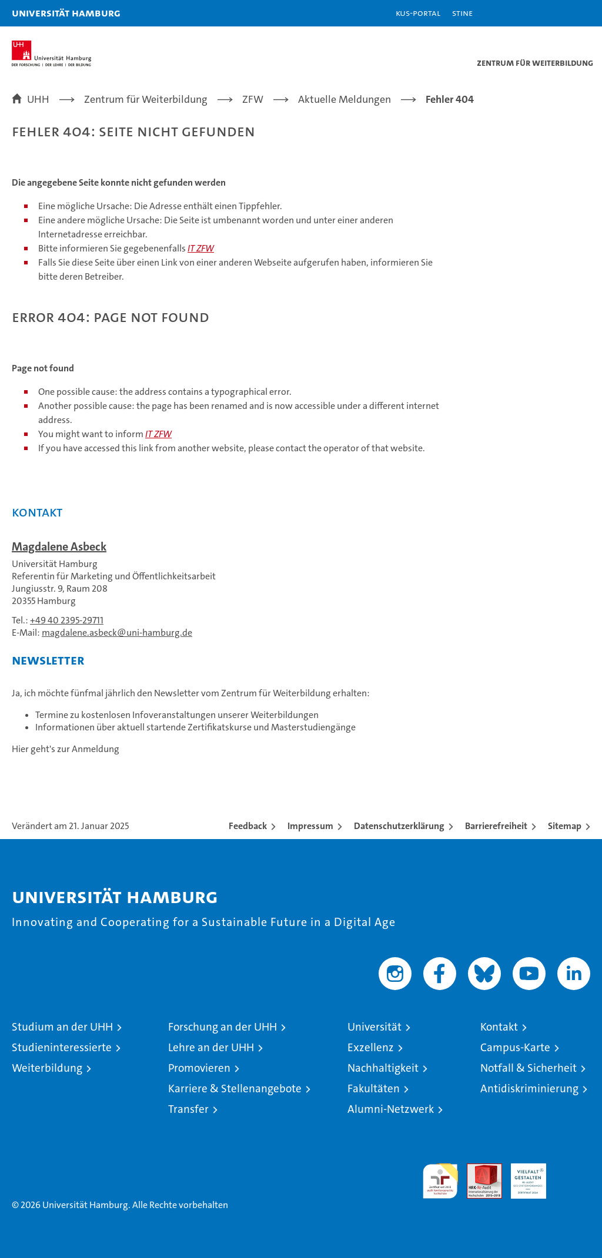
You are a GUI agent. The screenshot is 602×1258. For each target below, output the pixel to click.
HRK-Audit (522, 1175)
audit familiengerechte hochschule (440, 1181)
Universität (374, 1026)
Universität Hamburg (66, 12)
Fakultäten (373, 1088)
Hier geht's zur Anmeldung (65, 749)
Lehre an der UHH (211, 1047)
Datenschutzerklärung (399, 826)
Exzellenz (370, 1047)
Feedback (248, 826)
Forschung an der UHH (222, 1026)
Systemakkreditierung (572, 1169)
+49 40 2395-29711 (66, 620)
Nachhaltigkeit (383, 1068)
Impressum (310, 826)
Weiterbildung (47, 1068)
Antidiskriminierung (529, 1088)
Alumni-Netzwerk (390, 1109)
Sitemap (564, 826)
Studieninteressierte (62, 1047)
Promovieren (199, 1068)
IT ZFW (201, 248)
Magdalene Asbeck (59, 546)
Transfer (188, 1109)
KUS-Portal (418, 12)
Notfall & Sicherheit (528, 1068)
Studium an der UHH (62, 1026)
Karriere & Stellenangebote (235, 1088)
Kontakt (499, 1026)
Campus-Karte (515, 1047)
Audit (478, 1169)
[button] (556, 13)
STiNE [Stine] (462, 12)
